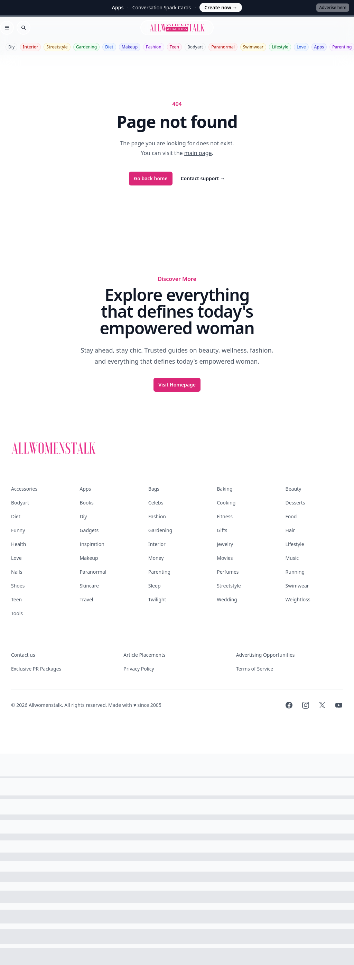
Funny (18, 530)
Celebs (156, 502)
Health (18, 544)
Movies (225, 558)
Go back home (151, 178)
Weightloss (298, 599)
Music (292, 558)
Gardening (86, 47)
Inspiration (92, 544)
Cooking (226, 502)
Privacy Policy (138, 668)
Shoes (18, 585)
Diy (11, 47)
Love (301, 47)
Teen (174, 47)
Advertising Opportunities (265, 655)
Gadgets (89, 530)
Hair (290, 530)
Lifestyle (280, 47)
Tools (17, 613)
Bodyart (195, 47)
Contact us (23, 655)
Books (86, 502)
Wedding (227, 599)
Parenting (159, 571)
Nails (16, 571)
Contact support (203, 178)
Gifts (222, 530)
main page (198, 153)
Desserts (295, 502)
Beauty (293, 488)
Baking (224, 488)
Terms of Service (254, 668)
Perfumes (228, 571)
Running (295, 571)
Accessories (24, 488)
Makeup (130, 47)
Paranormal (222, 47)
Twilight (157, 599)
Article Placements (144, 655)
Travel (86, 599)
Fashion (153, 47)
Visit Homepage (177, 384)
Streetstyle (56, 47)
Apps (319, 47)
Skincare (89, 585)
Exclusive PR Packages (36, 668)
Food (291, 516)
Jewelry (225, 544)
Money (156, 558)
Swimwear (253, 47)
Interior (30, 47)
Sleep (154, 585)
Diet (109, 47)
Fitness (225, 516)
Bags (153, 488)
